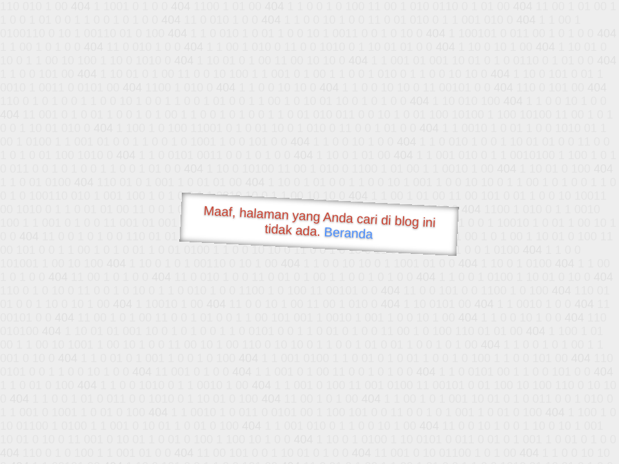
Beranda (348, 232)
